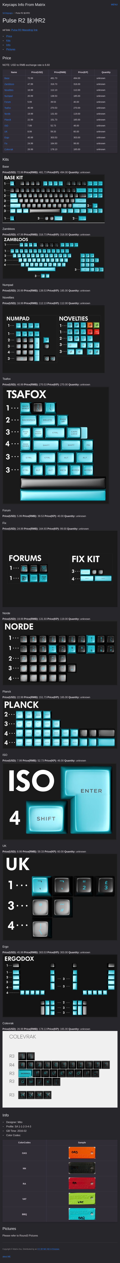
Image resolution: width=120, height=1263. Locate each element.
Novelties (8, 90)
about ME (6, 1257)
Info (8, 45)
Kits (8, 40)
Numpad (8, 96)
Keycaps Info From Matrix (23, 4)
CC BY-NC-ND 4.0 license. (49, 1249)
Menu (114, 4)
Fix (5, 143)
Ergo (6, 137)
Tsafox (7, 108)
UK (5, 131)
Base (6, 78)
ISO (6, 125)
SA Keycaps (7, 13)
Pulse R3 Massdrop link (24, 30)
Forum (7, 102)
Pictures (10, 49)
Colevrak (8, 149)
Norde (7, 114)
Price (9, 36)
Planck (7, 119)
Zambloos (9, 84)
